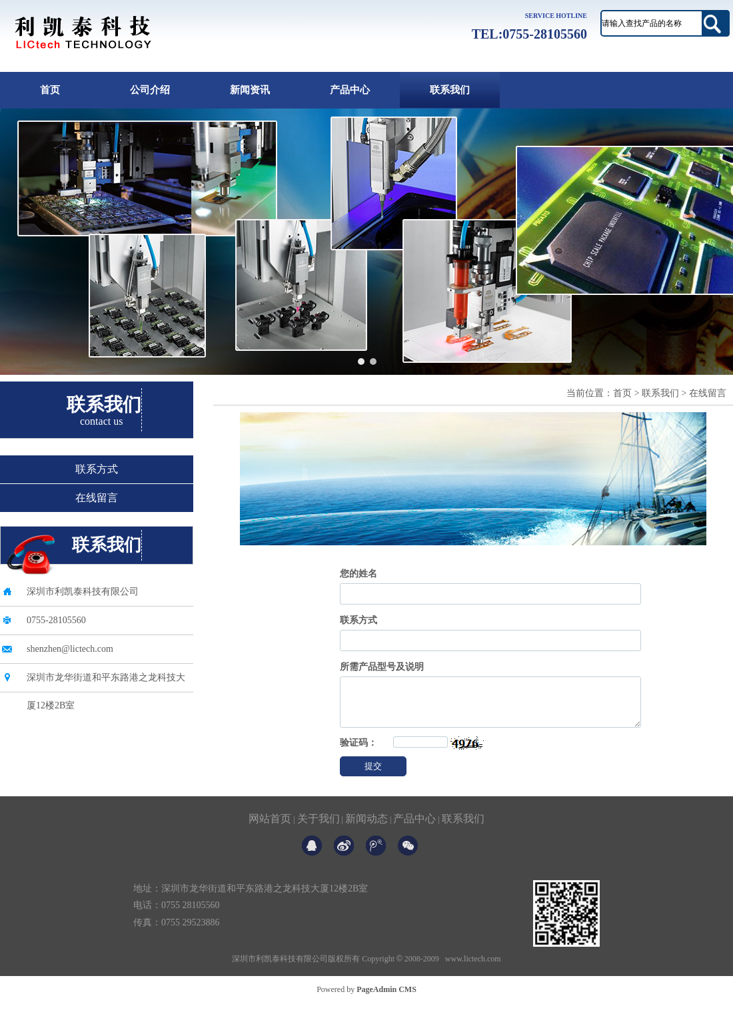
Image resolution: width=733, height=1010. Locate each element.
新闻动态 (366, 828)
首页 (50, 90)
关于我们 (318, 828)
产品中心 (350, 90)
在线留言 (96, 497)
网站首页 (270, 828)
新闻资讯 (250, 90)
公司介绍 (150, 90)
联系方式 (96, 469)
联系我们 (450, 90)
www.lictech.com (473, 968)
